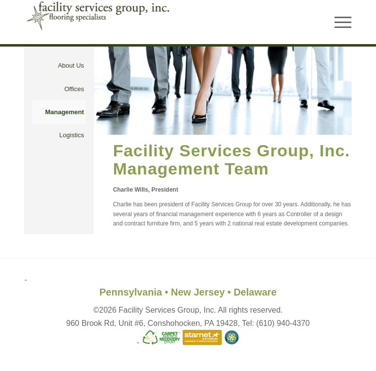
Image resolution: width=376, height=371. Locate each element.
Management (64, 112)
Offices (74, 89)
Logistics (71, 135)
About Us (71, 65)
